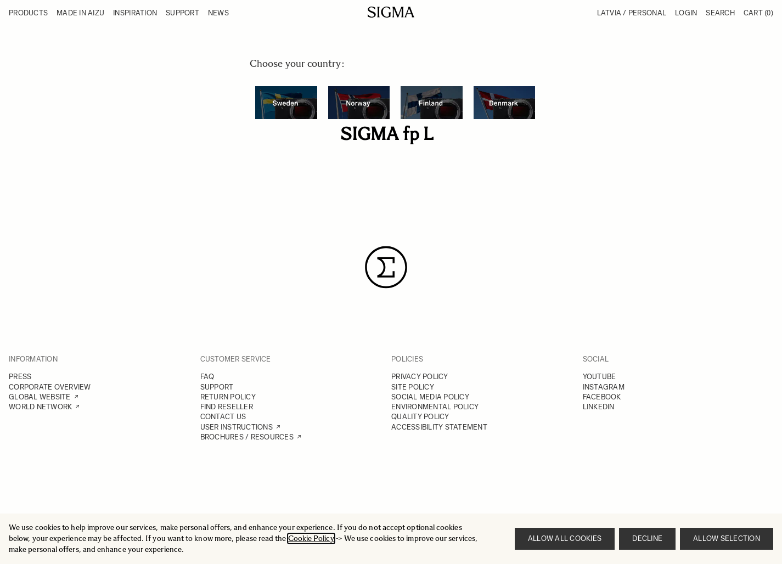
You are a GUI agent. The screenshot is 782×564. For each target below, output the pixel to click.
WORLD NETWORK (40, 407)
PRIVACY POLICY (419, 377)
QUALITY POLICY (420, 417)
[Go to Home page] (391, 12)
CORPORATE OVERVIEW (50, 387)
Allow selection (726, 538)
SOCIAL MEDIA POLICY (430, 397)
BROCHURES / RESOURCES (247, 437)
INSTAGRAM (604, 387)
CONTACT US (223, 417)
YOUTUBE (599, 377)
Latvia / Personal (631, 13)
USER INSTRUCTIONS (236, 427)
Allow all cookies (564, 538)
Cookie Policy (311, 538)
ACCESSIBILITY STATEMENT (439, 427)
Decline (647, 538)
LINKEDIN (599, 407)
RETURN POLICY (228, 397)
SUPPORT (217, 387)
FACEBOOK (602, 397)
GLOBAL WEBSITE (40, 397)
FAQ (207, 377)
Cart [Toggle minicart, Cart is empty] (758, 13)
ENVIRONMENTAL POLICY (435, 407)
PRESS (20, 377)
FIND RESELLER (226, 407)
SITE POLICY (412, 387)
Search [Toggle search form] (720, 13)
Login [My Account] (686, 13)
